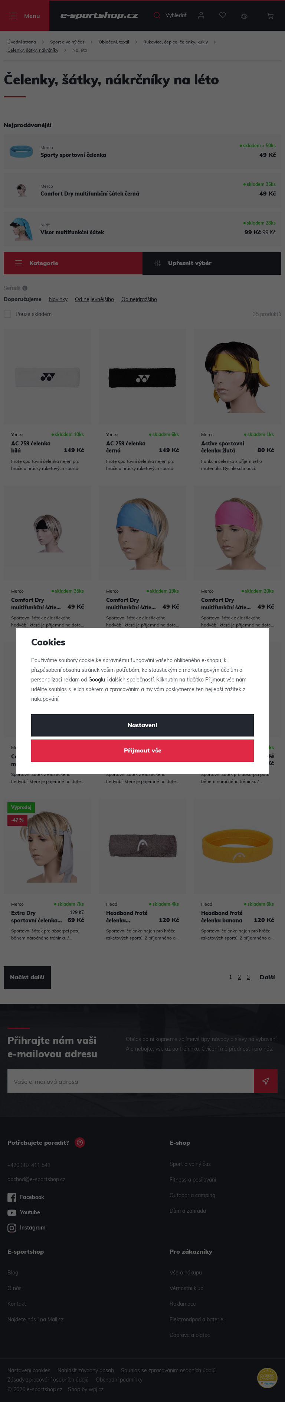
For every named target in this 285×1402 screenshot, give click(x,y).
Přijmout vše (142, 751)
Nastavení (142, 726)
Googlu (96, 680)
